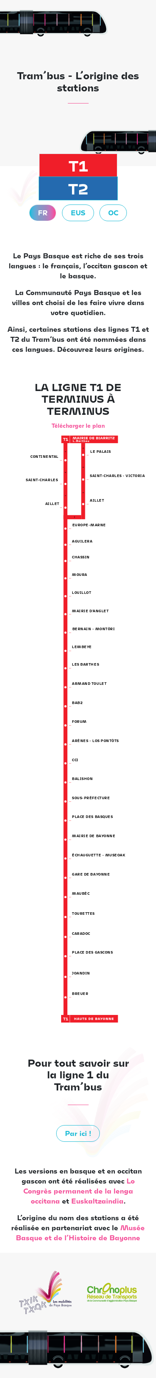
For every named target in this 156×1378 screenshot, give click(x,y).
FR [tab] (42, 213)
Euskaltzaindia (97, 1201)
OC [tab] (113, 213)
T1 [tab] (78, 165)
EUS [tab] (78, 213)
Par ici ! (78, 1133)
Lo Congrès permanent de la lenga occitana (79, 1191)
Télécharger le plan (78, 425)
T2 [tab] (78, 188)
